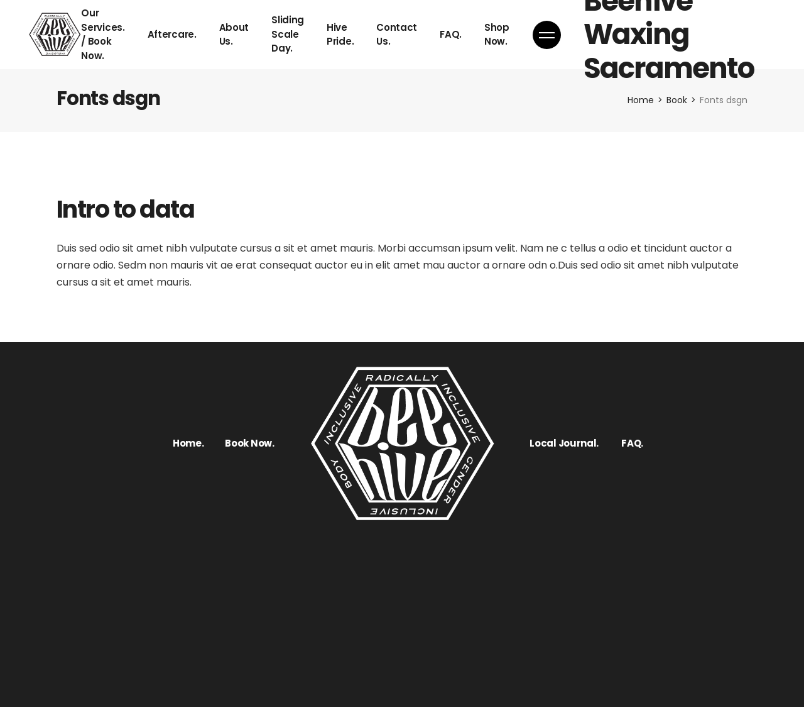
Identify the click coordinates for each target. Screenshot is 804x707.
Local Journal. (564, 443)
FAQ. (632, 443)
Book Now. (249, 443)
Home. (188, 443)
